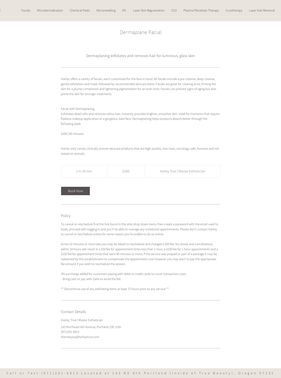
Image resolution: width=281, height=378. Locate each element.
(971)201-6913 (60, 373)
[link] (75, 191)
